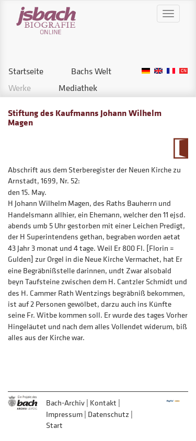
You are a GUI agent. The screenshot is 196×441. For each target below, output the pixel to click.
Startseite (25, 71)
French (171, 71)
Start (54, 425)
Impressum (64, 414)
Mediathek (78, 88)
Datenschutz (108, 414)
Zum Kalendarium (180, 148)
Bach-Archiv (65, 402)
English (158, 71)
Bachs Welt (91, 71)
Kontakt (103, 402)
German (146, 71)
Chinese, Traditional (183, 71)
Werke (19, 88)
